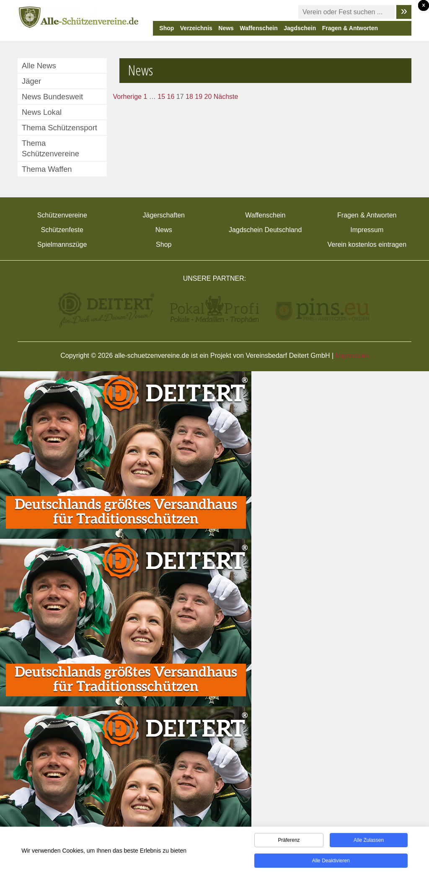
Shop (166, 28)
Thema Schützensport (59, 127)
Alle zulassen (369, 842)
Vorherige (127, 96)
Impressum (366, 229)
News (226, 28)
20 (208, 96)
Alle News (39, 65)
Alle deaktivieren (331, 862)
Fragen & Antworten (350, 28)
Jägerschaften (163, 215)
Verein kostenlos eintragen (366, 244)
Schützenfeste (62, 229)
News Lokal (42, 112)
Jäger (31, 81)
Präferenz (289, 842)
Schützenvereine (62, 215)
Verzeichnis (196, 28)
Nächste (226, 96)
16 (171, 96)
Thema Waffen (47, 169)
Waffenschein (259, 28)
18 (189, 96)
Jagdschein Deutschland (265, 229)
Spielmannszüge (62, 244)
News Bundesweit (52, 96)
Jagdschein (300, 28)
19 (198, 96)
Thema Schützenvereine (50, 148)
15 (161, 96)
